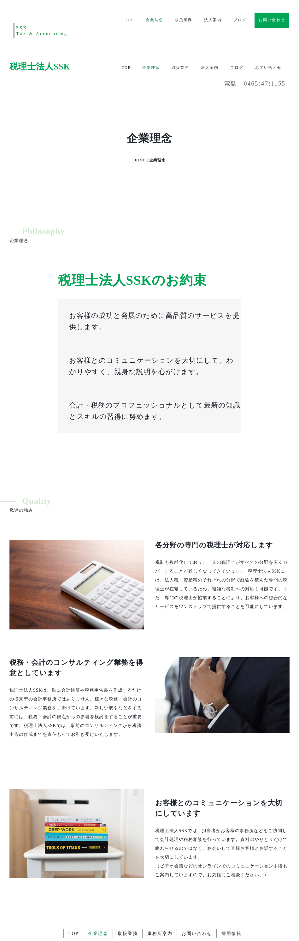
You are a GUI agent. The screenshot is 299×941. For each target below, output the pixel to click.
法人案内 (213, 20)
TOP (129, 20)
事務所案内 (160, 888)
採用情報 (232, 888)
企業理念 (154, 20)
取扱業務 (183, 20)
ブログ (240, 20)
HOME (139, 115)
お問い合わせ (272, 20)
